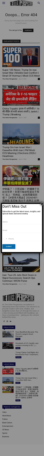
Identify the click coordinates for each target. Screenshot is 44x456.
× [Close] (42, 203)
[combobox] (5, 238)
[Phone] (22, 238)
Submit (9, 246)
